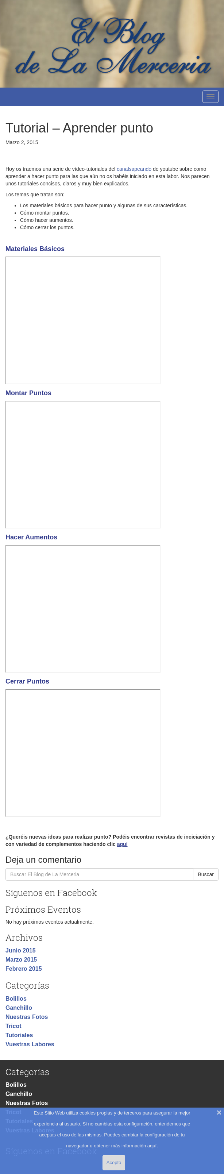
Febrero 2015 (23, 969)
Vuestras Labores (29, 1044)
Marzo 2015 (21, 959)
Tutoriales (19, 1035)
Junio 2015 (20, 950)
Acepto (114, 1162)
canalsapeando (134, 169)
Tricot (13, 1026)
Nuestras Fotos (26, 1017)
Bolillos (16, 999)
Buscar (206, 874)
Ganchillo (18, 1008)
